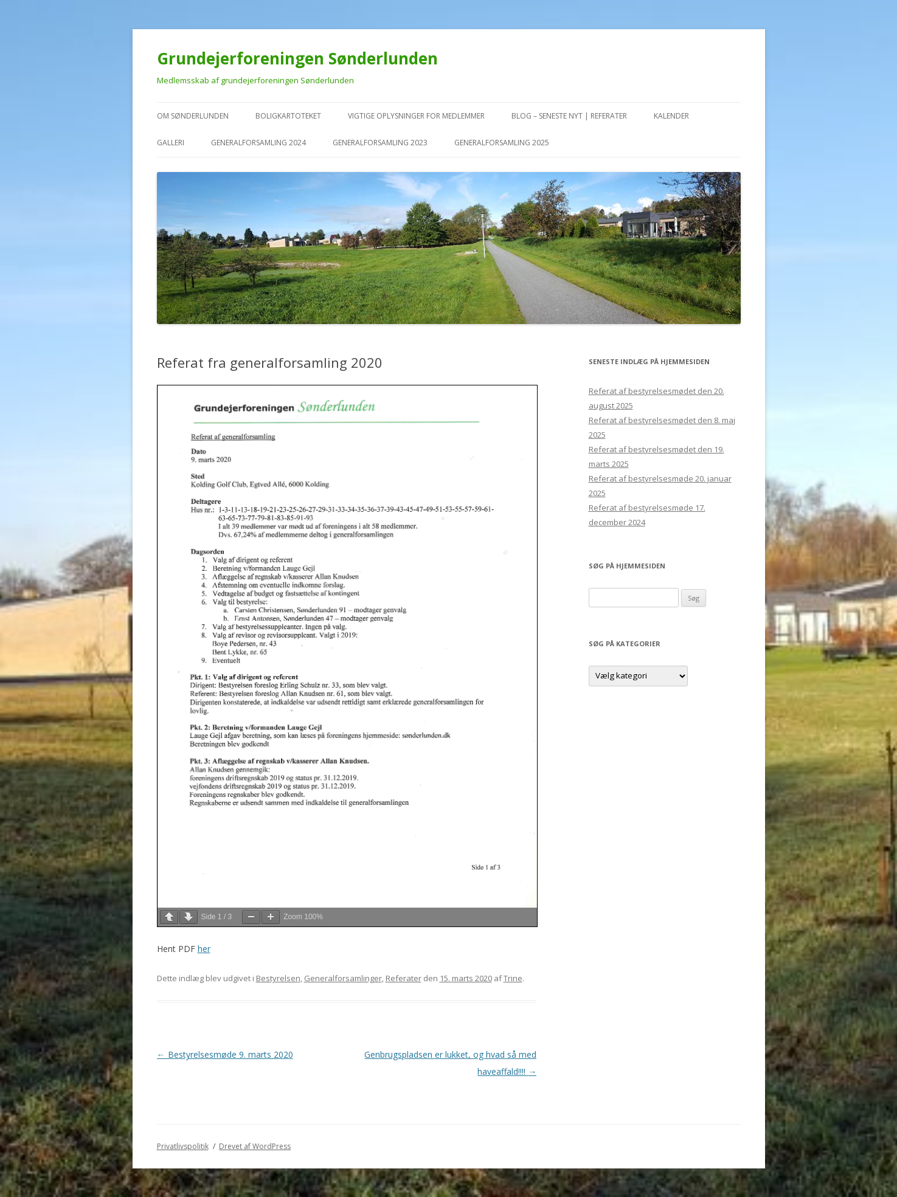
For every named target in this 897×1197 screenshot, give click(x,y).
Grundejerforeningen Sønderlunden (297, 58)
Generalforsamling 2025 (501, 142)
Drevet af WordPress (255, 1146)
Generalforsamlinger (343, 978)
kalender (671, 116)
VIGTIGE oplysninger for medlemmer (416, 116)
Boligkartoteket (288, 116)
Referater (403, 978)
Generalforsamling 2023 (380, 142)
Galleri (170, 142)
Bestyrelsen (278, 978)
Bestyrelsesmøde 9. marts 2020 (225, 1054)
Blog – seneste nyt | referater (569, 116)
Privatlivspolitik (183, 1146)
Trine (513, 978)
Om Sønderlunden (193, 116)
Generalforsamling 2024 (258, 142)
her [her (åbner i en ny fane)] (204, 948)
